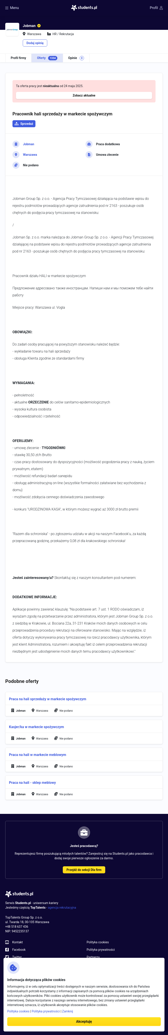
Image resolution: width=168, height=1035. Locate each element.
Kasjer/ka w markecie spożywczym (36, 727)
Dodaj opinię (35, 43)
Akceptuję (84, 1021)
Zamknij (67, 1011)
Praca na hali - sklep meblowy (32, 783)
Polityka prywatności (101, 949)
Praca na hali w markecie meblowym (37, 755)
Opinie (76, 58)
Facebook (19, 949)
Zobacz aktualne (84, 95)
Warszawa (30, 154)
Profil (156, 8)
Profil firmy (18, 58)
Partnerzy (93, 957)
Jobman (28, 144)
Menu (12, 8)
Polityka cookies (98, 942)
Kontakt (17, 942)
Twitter (17, 957)
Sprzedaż (26, 123)
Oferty (47, 58)
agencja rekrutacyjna (62, 907)
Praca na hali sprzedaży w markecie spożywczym (47, 699)
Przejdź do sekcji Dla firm (84, 870)
